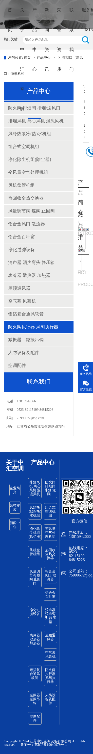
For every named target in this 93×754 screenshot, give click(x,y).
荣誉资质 (59, 39)
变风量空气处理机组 (28, 172)
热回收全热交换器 (26, 198)
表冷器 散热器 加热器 (29, 275)
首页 (10, 19)
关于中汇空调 (22, 59)
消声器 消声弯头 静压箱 (31, 262)
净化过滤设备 (21, 249)
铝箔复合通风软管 (26, 314)
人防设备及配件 (23, 352)
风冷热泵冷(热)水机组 (29, 133)
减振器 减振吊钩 (26, 339)
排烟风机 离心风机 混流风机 (36, 120)
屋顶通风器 (19, 288)
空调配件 (17, 365)
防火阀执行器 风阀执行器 (33, 326)
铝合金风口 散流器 (26, 223)
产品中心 (34, 49)
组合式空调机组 (23, 146)
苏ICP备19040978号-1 (51, 745)
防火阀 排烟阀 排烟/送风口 (50, 488)
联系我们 (71, 39)
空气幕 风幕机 (22, 301)
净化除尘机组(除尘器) (29, 159)
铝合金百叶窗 (21, 236)
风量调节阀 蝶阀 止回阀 (31, 210)
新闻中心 (15, 525)
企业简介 (15, 490)
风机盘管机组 (21, 185)
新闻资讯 (47, 39)
